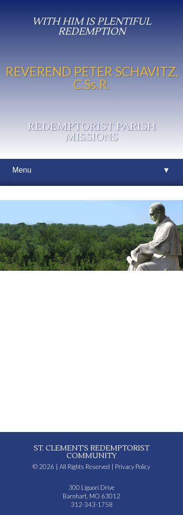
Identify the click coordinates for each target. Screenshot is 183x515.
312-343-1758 (92, 504)
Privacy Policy (132, 466)
